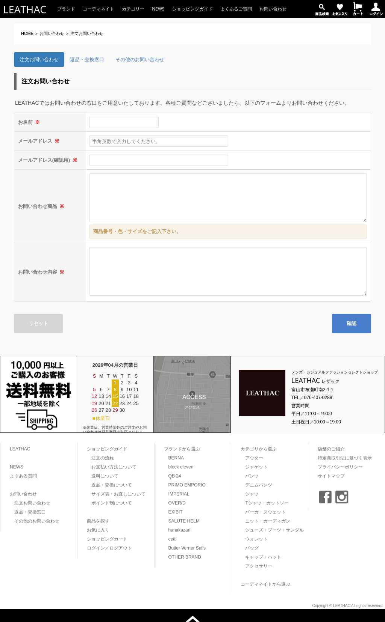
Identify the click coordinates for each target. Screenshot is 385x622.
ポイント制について (111, 503)
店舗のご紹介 (331, 449)
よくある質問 (23, 476)
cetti (172, 539)
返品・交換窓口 (87, 59)
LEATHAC (20, 449)
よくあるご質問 (236, 9)
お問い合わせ (272, 9)
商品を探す (98, 521)
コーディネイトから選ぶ (265, 584)
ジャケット (256, 467)
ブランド (66, 9)
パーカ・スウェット (265, 512)
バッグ (252, 548)
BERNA (176, 458)
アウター (254, 458)
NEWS (158, 9)
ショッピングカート (107, 539)
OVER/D (177, 503)
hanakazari (179, 530)
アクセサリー (258, 566)
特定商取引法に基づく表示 (345, 458)
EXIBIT (175, 512)
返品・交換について (111, 485)
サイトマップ (331, 476)
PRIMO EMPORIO (187, 485)
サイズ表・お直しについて (118, 494)
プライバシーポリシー (340, 467)
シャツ (252, 494)
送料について (104, 476)
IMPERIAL (178, 494)
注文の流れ (102, 458)
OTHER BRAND (184, 557)
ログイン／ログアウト (109, 548)
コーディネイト (98, 9)
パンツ (252, 476)
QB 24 (174, 476)
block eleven (181, 467)
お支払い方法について (113, 467)
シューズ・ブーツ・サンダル (274, 530)
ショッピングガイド (192, 9)
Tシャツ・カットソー (266, 503)
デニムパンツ (258, 485)
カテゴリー (133, 9)
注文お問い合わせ (39, 59)
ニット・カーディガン (267, 521)
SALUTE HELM (184, 521)
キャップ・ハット (263, 557)
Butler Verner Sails (187, 548)
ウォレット (256, 539)
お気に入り (98, 530)
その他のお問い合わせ (139, 59)
